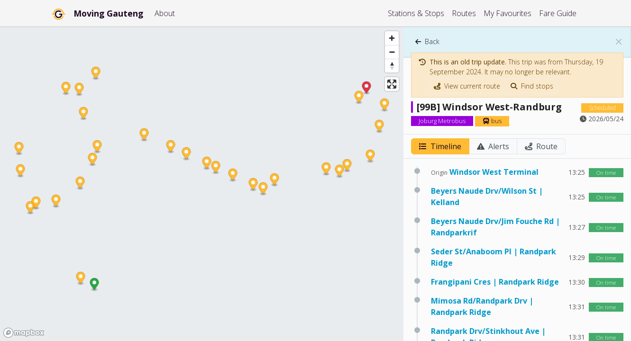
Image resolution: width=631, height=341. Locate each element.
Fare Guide (557, 13)
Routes (464, 13)
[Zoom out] (392, 52)
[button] (94, 285)
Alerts (493, 146)
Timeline (440, 146)
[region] (201, 184)
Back (427, 41)
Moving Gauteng (108, 13)
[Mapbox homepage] (24, 332)
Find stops (532, 85)
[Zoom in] (392, 38)
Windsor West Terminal (494, 172)
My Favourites (507, 13)
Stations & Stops (416, 13)
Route (541, 146)
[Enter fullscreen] (392, 84)
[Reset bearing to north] (392, 65)
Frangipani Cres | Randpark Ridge (495, 282)
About (165, 13)
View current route (467, 85)
